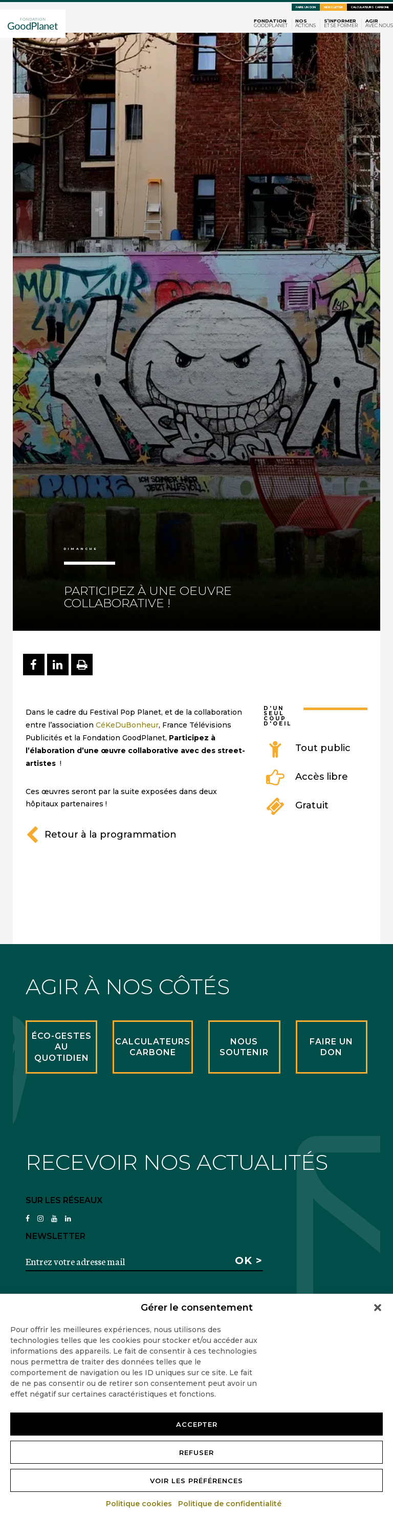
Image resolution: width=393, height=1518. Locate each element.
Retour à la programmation (101, 834)
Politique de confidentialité (230, 1503)
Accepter (196, 1424)
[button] (378, 1307)
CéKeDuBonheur (127, 725)
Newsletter (333, 7)
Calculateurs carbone (370, 7)
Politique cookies (139, 1503)
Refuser (196, 1452)
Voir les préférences (196, 1481)
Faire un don (306, 7)
